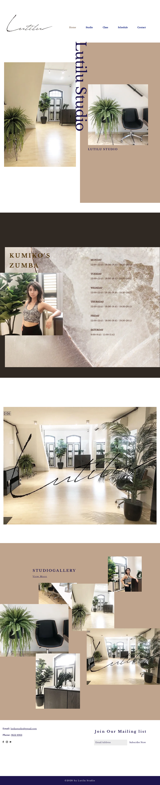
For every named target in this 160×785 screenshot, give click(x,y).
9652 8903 (16, 735)
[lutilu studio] (10, 741)
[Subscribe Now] (137, 742)
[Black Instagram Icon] (7, 741)
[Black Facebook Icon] (3, 741)
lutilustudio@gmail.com (24, 728)
